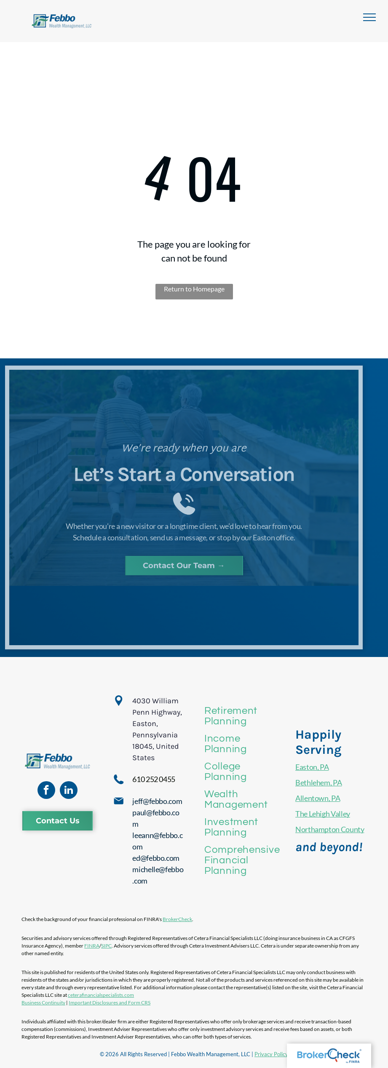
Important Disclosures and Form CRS (109, 1002)
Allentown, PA (317, 798)
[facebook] (46, 791)
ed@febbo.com (155, 857)
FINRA (91, 946)
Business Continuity (43, 1002)
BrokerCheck (177, 919)
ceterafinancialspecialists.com (101, 995)
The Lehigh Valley (322, 813)
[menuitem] (242, 716)
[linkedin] (69, 791)
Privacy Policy (271, 1054)
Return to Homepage (194, 289)
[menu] (369, 17)
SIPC (106, 946)
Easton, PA (312, 767)
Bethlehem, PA (318, 782)
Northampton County (329, 829)
